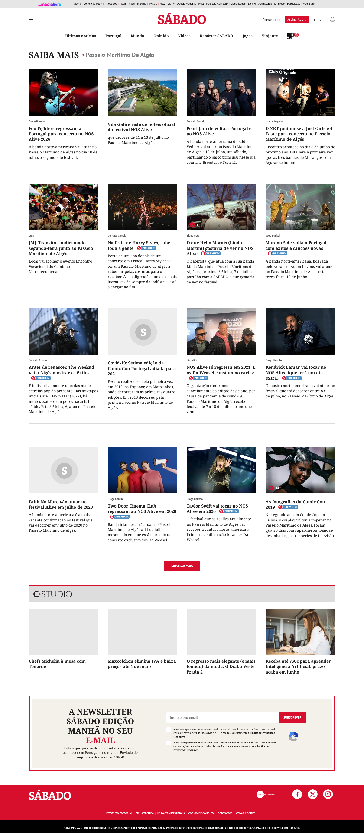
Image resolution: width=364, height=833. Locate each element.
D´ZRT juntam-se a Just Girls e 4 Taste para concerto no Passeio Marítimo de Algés (299, 134)
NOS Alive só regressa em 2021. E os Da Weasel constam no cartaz (221, 369)
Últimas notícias (80, 35)
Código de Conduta (201, 813)
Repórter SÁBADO (216, 35)
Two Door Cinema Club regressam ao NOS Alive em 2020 (142, 508)
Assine (296, 19)
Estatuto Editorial (119, 813)
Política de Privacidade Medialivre (282, 827)
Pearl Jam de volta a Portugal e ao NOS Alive (219, 131)
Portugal (113, 35)
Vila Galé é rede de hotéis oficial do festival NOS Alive (141, 126)
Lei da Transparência (171, 813)
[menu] (31, 19)
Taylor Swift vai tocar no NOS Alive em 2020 (217, 508)
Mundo (137, 35)
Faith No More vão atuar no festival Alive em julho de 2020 (61, 504)
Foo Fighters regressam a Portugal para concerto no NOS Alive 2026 (61, 134)
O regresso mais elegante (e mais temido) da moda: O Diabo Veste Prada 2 (221, 666)
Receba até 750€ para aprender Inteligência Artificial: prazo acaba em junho (298, 666)
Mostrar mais (182, 566)
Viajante (270, 35)
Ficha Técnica (145, 813)
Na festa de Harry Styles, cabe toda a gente (139, 245)
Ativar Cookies (245, 813)
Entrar (318, 19)
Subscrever (292, 717)
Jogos (248, 35)
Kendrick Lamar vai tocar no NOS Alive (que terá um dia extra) (296, 372)
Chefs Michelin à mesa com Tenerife (57, 663)
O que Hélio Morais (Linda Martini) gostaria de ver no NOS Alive (220, 248)
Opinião (161, 35)
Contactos (225, 813)
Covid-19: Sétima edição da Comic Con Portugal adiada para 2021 (142, 368)
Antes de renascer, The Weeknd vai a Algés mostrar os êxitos (61, 369)
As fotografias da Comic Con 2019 (295, 504)
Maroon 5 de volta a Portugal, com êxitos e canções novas (297, 245)
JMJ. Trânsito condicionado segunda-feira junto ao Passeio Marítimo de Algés (61, 248)
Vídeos (184, 35)
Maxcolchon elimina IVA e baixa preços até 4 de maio (142, 663)
